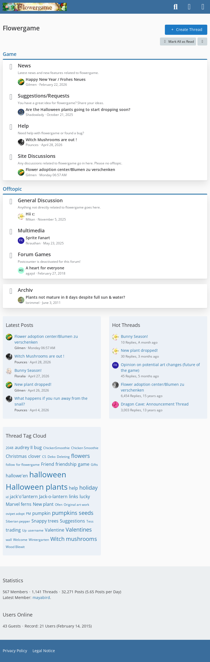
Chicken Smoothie (84, 448)
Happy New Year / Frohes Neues (56, 79)
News (24, 65)
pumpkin (41, 513)
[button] (202, 42)
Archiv (25, 290)
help (73, 488)
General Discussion (40, 200)
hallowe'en (17, 476)
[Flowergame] (35, 6)
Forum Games (34, 254)
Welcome (20, 539)
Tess (90, 521)
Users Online (18, 614)
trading (13, 530)
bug (38, 447)
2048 (9, 448)
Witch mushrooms (73, 539)
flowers (80, 456)
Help (23, 125)
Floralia (20, 376)
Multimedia (31, 230)
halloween (47, 474)
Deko (52, 456)
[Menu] (202, 6)
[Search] (175, 6)
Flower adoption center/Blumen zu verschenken (70, 169)
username (35, 530)
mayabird (41, 597)
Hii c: (30, 213)
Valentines (79, 529)
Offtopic (12, 189)
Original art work (76, 504)
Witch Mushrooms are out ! (51, 139)
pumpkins (64, 513)
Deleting (63, 456)
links (73, 496)
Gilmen (19, 348)
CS (44, 456)
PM (28, 513)
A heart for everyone (45, 267)
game (83, 464)
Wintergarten (39, 539)
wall (9, 539)
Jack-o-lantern (53, 496)
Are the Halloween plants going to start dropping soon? (78, 109)
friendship (66, 464)
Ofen (58, 504)
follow (10, 464)
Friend (47, 464)
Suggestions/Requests (43, 95)
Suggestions (72, 521)
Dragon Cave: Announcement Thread (155, 404)
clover (34, 456)
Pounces (20, 362)
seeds (86, 513)
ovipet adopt (15, 513)
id (7, 497)
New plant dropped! (32, 384)
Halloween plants (37, 486)
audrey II (24, 447)
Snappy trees (45, 521)
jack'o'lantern (24, 496)
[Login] (189, 7)
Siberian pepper (18, 521)
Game (9, 54)
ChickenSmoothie (56, 448)
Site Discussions (37, 156)
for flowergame (28, 464)
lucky (85, 496)
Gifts (94, 464)
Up (24, 530)
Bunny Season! (28, 370)
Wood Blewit (15, 546)
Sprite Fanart (38, 237)
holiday (88, 487)
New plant (43, 504)
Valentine (54, 530)
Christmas (16, 456)
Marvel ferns (18, 504)
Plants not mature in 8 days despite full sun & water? (75, 297)
